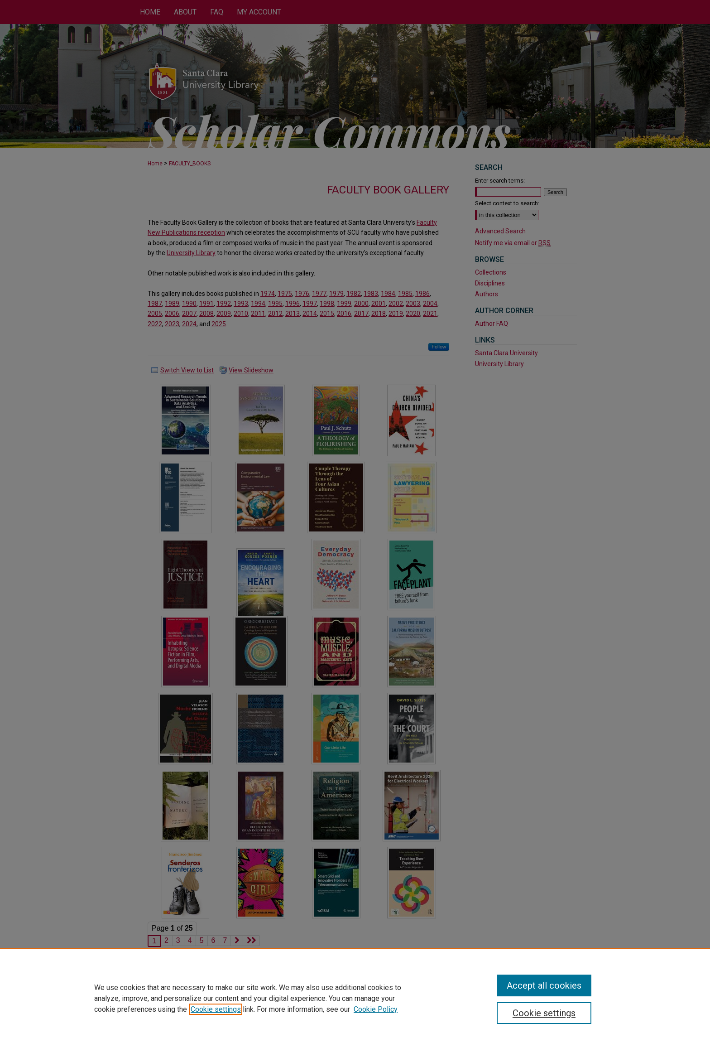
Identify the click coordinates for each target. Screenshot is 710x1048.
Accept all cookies (544, 985)
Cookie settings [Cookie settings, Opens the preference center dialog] (544, 1013)
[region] (355, 998)
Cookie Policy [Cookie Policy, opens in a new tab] (376, 1009)
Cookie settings (216, 1009)
